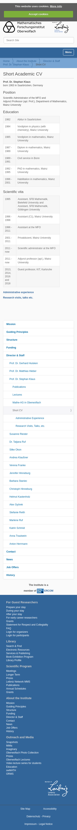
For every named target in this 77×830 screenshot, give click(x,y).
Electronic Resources (17, 649)
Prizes (9, 678)
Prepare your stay (16, 607)
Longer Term (13, 674)
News (9, 559)
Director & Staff (51, 61)
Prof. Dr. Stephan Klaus (16, 64)
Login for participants (17, 635)
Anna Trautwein (17, 535)
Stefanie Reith (17, 512)
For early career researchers (21, 617)
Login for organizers (17, 631)
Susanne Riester (18, 434)
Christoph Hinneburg (20, 489)
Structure (11, 339)
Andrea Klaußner (18, 457)
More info (56, 6)
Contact (11, 551)
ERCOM (48, 590)
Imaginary (11, 749)
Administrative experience (18, 292)
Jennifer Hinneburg (19, 473)
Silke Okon (15, 449)
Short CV (18, 410)
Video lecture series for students (23, 763)
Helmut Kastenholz (19, 496)
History (10, 575)
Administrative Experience (30, 418)
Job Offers (12, 567)
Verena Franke (17, 465)
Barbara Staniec (18, 480)
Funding (11, 347)
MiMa (9, 745)
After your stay (14, 614)
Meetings (11, 671)
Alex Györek (16, 504)
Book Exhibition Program (19, 656)
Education (11, 766)
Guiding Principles (17, 332)
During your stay (15, 610)
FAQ (8, 628)
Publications (19, 386)
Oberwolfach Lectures (18, 759)
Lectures (17, 394)
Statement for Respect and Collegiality (27, 624)
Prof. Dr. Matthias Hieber (22, 371)
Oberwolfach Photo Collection (22, 752)
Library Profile (13, 660)
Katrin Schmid (17, 528)
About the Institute (26, 61)
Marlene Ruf (16, 520)
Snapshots (12, 742)
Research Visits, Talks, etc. (30, 426)
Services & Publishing (18, 653)
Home (6, 61)
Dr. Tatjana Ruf (17, 441)
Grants (10, 621)
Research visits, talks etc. (18, 297)
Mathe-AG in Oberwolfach (27, 402)
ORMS (10, 773)
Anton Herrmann (18, 543)
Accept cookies (38, 14)
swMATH (11, 770)
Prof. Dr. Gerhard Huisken (23, 363)
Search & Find (14, 646)
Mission (11, 324)
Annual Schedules (16, 688)
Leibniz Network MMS (18, 681)
